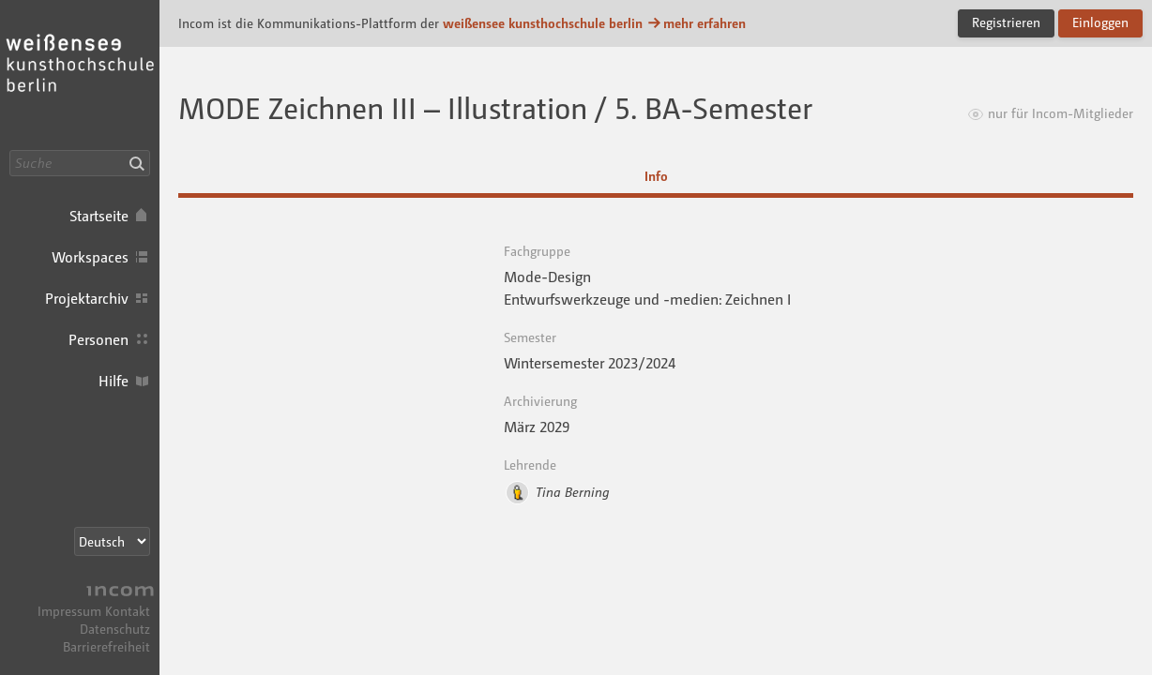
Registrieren (1006, 22)
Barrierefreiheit (106, 646)
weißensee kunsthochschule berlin (543, 23)
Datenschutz (115, 629)
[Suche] (79, 163)
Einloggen (1100, 22)
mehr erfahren (696, 23)
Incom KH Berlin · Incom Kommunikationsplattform (80, 75)
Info (656, 176)
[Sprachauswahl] (112, 541)
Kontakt (127, 611)
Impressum (69, 611)
